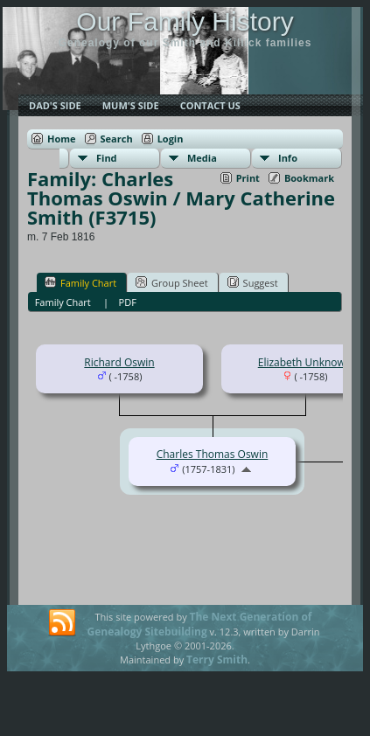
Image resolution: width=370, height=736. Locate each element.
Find (106, 157)
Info (287, 157)
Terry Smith (217, 659)
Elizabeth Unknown (305, 362)
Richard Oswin (119, 362)
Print (248, 177)
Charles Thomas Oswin (213, 454)
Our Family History (184, 21)
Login (170, 138)
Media (202, 157)
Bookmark (309, 177)
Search (117, 138)
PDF (127, 302)
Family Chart (80, 282)
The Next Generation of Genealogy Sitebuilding (199, 624)
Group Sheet (172, 282)
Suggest (252, 282)
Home (61, 138)
